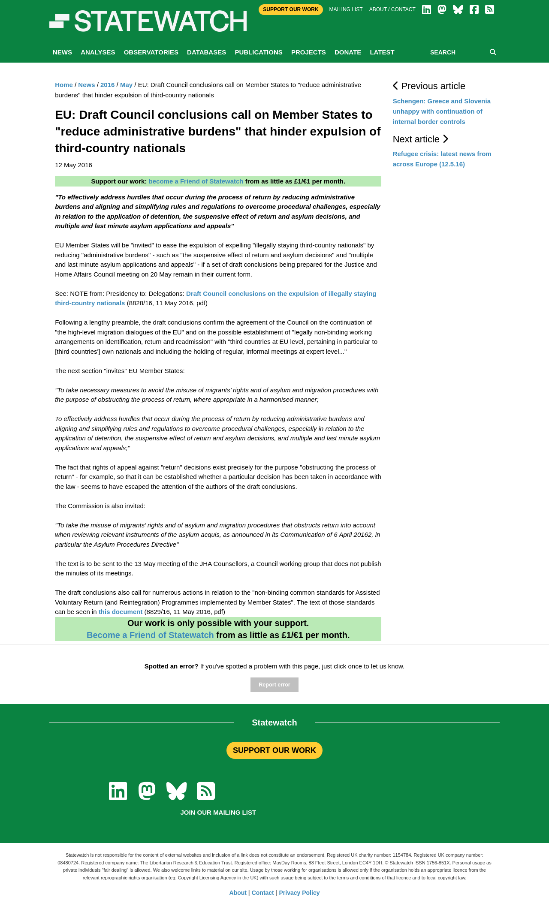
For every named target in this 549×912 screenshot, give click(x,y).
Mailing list (346, 9)
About (238, 892)
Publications (258, 52)
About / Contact (392, 9)
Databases (206, 52)
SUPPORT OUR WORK (274, 750)
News (62, 52)
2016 (107, 84)
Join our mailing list (218, 812)
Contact (263, 892)
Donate (348, 52)
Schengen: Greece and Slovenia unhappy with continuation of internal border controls (442, 111)
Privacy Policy (299, 892)
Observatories (151, 52)
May (126, 84)
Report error (274, 685)
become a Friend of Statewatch (196, 181)
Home (64, 84)
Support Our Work (290, 9)
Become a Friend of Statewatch (150, 635)
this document (121, 611)
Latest (382, 52)
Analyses (98, 52)
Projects (308, 52)
